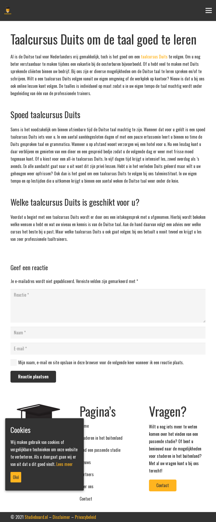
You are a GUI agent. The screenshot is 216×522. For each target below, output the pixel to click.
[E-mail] (108, 349)
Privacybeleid (85, 517)
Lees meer (64, 464)
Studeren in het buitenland (101, 438)
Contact (86, 499)
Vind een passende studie (100, 450)
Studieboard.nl (36, 517)
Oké (16, 477)
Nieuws (85, 462)
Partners (87, 474)
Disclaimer (61, 517)
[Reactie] (108, 306)
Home (84, 426)
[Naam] (108, 333)
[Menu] (208, 10)
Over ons (86, 486)
